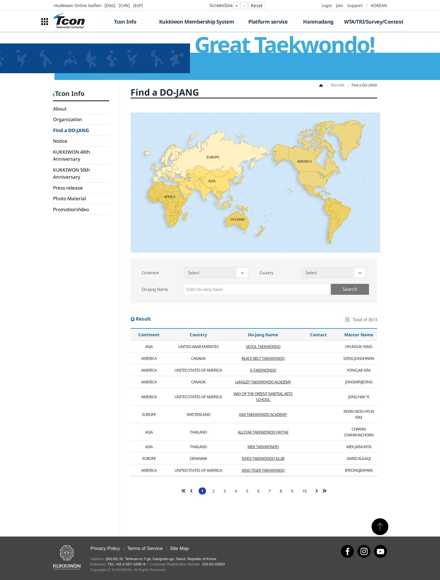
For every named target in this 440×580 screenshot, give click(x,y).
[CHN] (125, 5)
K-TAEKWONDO (263, 370)
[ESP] (138, 5)
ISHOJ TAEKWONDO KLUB (263, 458)
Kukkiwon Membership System (196, 21)
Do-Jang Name (155, 289)
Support (355, 5)
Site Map (179, 548)
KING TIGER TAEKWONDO (263, 470)
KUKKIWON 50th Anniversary (71, 173)
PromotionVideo (71, 209)
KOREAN (379, 5)
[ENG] (110, 5)
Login (327, 5)
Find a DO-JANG (71, 130)
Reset (257, 6)
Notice (60, 141)
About (60, 108)
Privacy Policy (105, 548)
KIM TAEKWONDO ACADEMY (263, 414)
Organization (67, 119)
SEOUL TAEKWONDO (263, 346)
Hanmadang (318, 21)
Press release (68, 188)
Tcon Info (125, 21)
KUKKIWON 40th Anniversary (71, 155)
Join (339, 5)
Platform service (268, 21)
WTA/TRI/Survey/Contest (365, 21)
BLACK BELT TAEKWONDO (263, 358)
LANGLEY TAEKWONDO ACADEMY (263, 382)
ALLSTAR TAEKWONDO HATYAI (263, 432)
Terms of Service (145, 548)
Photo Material (69, 198)
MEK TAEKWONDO (263, 446)
